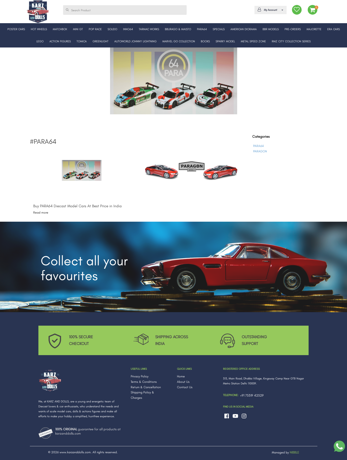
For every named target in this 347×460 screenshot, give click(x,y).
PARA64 (258, 146)
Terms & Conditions (144, 382)
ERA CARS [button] (333, 29)
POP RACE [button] (95, 29)
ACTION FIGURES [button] (60, 41)
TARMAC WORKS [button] (149, 29)
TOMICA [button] (82, 41)
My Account (269, 10)
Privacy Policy (139, 376)
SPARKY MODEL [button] (225, 41)
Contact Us (184, 387)
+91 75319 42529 (252, 395)
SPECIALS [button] (219, 29)
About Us (183, 382)
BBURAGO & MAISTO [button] (178, 29)
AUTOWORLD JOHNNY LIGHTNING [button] (135, 41)
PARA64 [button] (202, 29)
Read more (40, 212)
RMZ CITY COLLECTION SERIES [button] (291, 41)
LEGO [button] (40, 41)
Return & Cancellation (146, 387)
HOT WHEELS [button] (39, 29)
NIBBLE (294, 452)
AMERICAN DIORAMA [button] (243, 29)
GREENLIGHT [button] (100, 41)
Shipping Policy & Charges (142, 395)
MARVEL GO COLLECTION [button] (178, 41)
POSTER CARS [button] (16, 29)
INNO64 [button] (128, 29)
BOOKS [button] (205, 41)
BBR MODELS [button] (271, 29)
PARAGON (260, 151)
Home (181, 376)
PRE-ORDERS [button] (293, 29)
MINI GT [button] (78, 29)
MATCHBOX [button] (60, 29)
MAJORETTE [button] (314, 29)
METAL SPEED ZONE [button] (253, 41)
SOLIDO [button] (112, 29)
